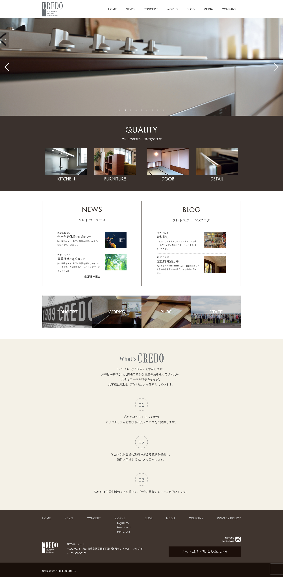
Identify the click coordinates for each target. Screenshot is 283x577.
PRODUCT (125, 527)
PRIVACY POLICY (229, 518)
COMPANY (229, 9)
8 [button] (158, 110)
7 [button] (152, 110)
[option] (141, 67)
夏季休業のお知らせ (71, 259)
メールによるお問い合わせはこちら (205, 551)
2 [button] (125, 110)
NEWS (130, 9)
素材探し (163, 237)
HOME (112, 9)
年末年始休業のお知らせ (74, 236)
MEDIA (208, 9)
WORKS (172, 9)
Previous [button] (7, 66)
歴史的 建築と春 (168, 261)
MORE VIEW (92, 276)
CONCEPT (150, 9)
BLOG (191, 9)
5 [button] (141, 110)
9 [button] (163, 110)
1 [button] (120, 110)
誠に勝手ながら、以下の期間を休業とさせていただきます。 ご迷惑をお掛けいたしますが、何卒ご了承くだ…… (78, 267)
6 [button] (147, 110)
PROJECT (124, 531)
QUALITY (124, 523)
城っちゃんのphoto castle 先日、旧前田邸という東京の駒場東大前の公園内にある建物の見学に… (178, 269)
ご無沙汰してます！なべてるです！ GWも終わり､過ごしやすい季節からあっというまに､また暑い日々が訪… (178, 245)
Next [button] (275, 66)
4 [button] (136, 110)
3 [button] (130, 110)
